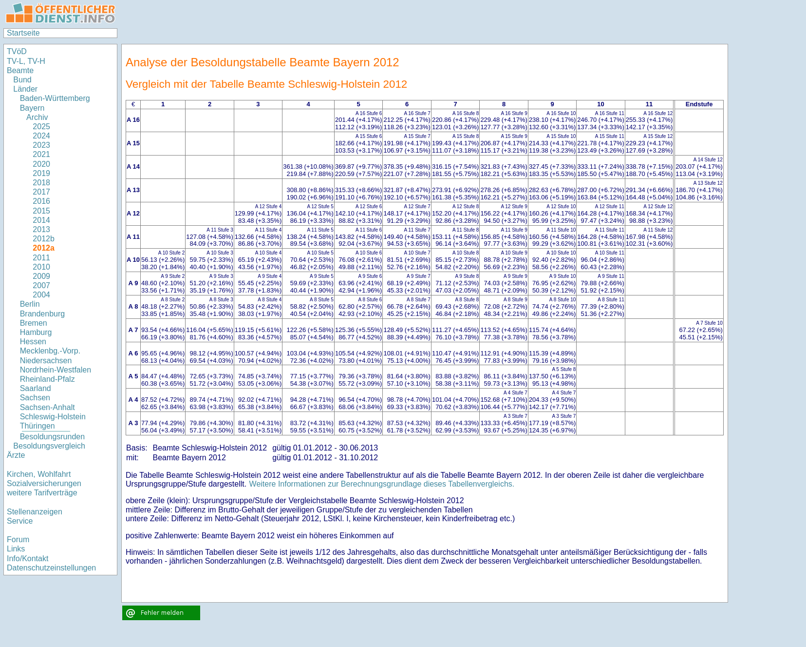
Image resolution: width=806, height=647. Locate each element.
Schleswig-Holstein (53, 416)
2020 (41, 164)
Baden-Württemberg (55, 98)
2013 (41, 229)
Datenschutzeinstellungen (51, 568)
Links (16, 549)
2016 (41, 201)
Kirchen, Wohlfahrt (39, 474)
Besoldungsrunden (52, 436)
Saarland (35, 388)
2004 (41, 295)
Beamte (20, 70)
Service (20, 521)
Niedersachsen (46, 360)
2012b (44, 239)
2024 (41, 136)
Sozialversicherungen (44, 483)
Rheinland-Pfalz (47, 379)
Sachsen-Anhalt (47, 407)
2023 (41, 145)
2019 (41, 173)
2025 (41, 126)
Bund (22, 80)
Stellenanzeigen (34, 512)
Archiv (37, 117)
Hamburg (36, 332)
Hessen (33, 341)
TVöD (17, 51)
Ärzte (16, 455)
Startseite (23, 33)
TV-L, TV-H (26, 61)
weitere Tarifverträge (42, 493)
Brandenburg (42, 314)
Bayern (32, 108)
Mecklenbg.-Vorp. (50, 351)
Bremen (33, 323)
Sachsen (35, 397)
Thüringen (37, 426)
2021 (41, 154)
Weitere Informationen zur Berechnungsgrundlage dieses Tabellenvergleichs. (382, 484)
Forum (18, 539)
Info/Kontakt (27, 558)
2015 (41, 211)
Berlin (30, 304)
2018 (41, 182)
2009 (41, 276)
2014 (41, 220)
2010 (41, 267)
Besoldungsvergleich (49, 446)
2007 (41, 285)
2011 (41, 258)
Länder (25, 89)
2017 (41, 192)
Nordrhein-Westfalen (55, 370)
